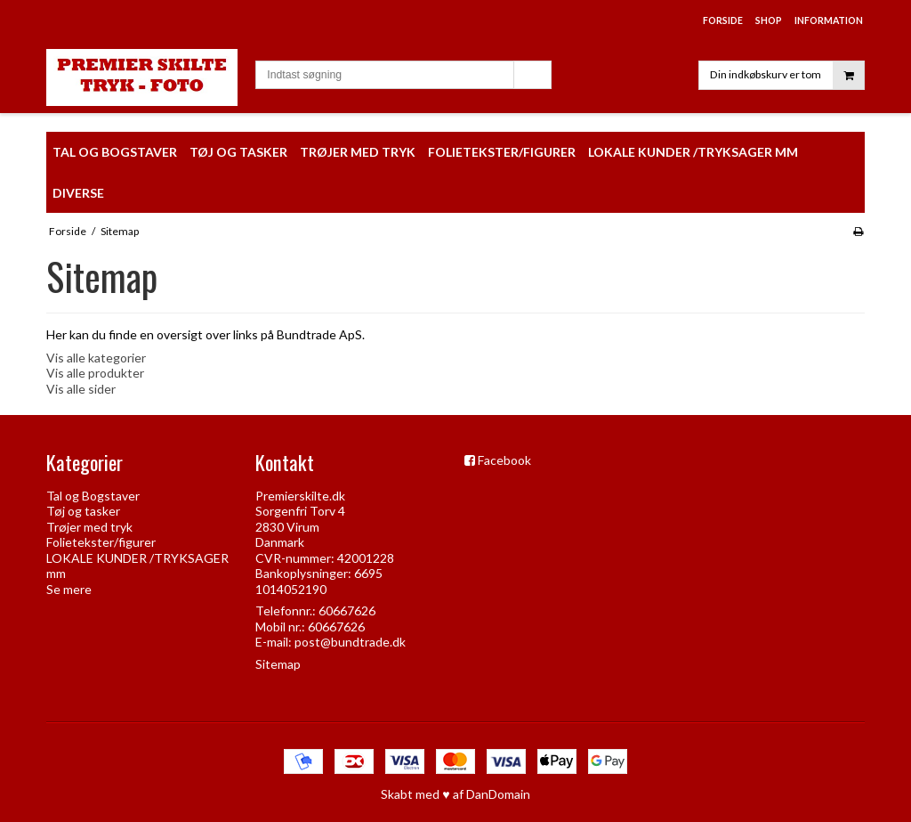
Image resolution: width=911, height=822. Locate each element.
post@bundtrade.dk (350, 641)
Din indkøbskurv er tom (787, 75)
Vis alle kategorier (96, 357)
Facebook (504, 460)
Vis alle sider (81, 388)
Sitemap (278, 663)
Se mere (69, 589)
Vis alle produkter (95, 372)
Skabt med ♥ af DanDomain (455, 794)
